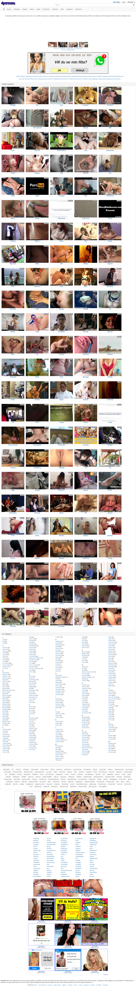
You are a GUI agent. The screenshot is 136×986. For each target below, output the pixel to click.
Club (30, 642)
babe (62, 858)
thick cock (15, 784)
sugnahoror (64, 838)
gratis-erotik (37, 850)
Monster (84, 645)
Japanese (58, 713)
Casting (4, 736)
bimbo (49, 876)
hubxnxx (36, 856)
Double (31, 693)
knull (77, 840)
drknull (63, 872)
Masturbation (58, 753)
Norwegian (85, 655)
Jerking (57, 717)
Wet (109, 745)
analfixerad (93, 844)
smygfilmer (64, 842)
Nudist (83, 657)
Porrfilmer (85, 79)
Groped (57, 665)
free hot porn (62, 772)
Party (83, 690)
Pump (83, 711)
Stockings (111, 666)
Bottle (4, 713)
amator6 (78, 846)
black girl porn (27, 774)
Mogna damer (110, 79)
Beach (4, 686)
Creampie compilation (35, 658)
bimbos (49, 874)
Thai (109, 702)
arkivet (35, 852)
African (4, 649)
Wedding (110, 743)
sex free (41, 774)
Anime (4, 654)
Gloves (57, 657)
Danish (31, 678)
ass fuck (72, 784)
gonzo (49, 846)
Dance (30, 676)
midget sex (79, 776)
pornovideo (50, 858)
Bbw (3, 683)
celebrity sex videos (119, 769)
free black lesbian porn (53, 779)
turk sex (67, 774)
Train (109, 716)
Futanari (57, 637)
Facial (30, 720)
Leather (57, 736)
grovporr (78, 842)
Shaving (84, 744)
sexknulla (36, 860)
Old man (84, 673)
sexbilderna (64, 844)
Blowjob (4, 707)
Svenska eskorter (91, 76)
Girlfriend (57, 652)
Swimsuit (110, 680)
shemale (99, 779)
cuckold (123, 774)
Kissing (57, 721)
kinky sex (56, 776)
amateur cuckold (110, 781)
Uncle (110, 726)
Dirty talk (31, 683)
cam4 (31, 786)
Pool (83, 700)
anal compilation (102, 786)
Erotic (30, 712)
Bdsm (4, 685)
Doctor (31, 685)
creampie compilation (90, 781)
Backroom (5, 676)
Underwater (111, 727)
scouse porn (49, 784)
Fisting (31, 735)
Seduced (84, 739)
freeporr (49, 870)
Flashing (31, 737)
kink (12, 769)
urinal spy (34, 779)
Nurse (83, 660)
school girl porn (87, 769)
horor (35, 866)
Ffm (30, 732)
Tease (110, 695)
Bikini (3, 699)
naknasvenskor (80, 852)
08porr (92, 862)
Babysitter (5, 674)
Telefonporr (65, 76)
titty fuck (130, 779)
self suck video (111, 784)
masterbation (9, 781)
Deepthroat (32, 679)
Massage (57, 751)
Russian (84, 727)
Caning (4, 731)
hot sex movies (122, 779)
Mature (57, 754)
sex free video (102, 769)
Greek (57, 664)
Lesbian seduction (60, 740)
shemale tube (65, 784)
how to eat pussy (50, 774)
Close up (31, 638)
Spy (109, 659)
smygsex (36, 844)
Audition (4, 666)
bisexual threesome (98, 776)
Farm (30, 721)
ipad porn (110, 769)
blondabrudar (94, 842)
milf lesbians (26, 769)
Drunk (30, 700)
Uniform (110, 729)
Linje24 (18, 76)
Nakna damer (102, 79)
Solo (109, 649)
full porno (117, 774)
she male (19, 774)
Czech (30, 672)
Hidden (57, 682)
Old (83, 670)
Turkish (110, 718)
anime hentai (17, 779)
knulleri (63, 854)
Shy (83, 754)
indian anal (24, 781)
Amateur (4, 651)
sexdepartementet (66, 870)
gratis (91, 874)
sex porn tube (56, 781)
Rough (83, 724)
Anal (3, 652)
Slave (109, 638)
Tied (109, 707)
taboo (75, 772)
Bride (3, 716)
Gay (124, 2)
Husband (57, 694)
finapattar (36, 838)
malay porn (57, 784)
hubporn (35, 870)
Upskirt (110, 731)
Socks (110, 645)
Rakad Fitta (72, 79)
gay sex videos (129, 769)
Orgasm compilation (87, 677)
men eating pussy (83, 779)
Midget (57, 760)
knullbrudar (36, 864)
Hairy (56, 675)
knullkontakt (79, 854)
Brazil (3, 714)
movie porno (63, 776)
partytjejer (64, 850)
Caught (4, 740)
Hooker (57, 686)
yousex (35, 848)
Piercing (84, 693)
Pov (83, 702)
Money (84, 644)
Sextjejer (99, 76)
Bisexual (4, 700)
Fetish (30, 730)
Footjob (31, 742)
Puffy (83, 709)
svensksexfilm (51, 844)
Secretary (84, 737)
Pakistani (84, 685)
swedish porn (73, 786)
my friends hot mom (17, 772)
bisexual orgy (127, 776)
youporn (78, 848)
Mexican (57, 758)
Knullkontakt (56, 79)
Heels (57, 680)
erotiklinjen (93, 840)
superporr (93, 852)
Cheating (4, 743)
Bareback (5, 678)
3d (3, 641)
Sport (109, 658)
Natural (84, 652)
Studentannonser (43, 79)
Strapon (110, 670)
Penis (83, 692)
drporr (91, 860)
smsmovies (93, 854)
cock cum (73, 774)
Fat (30, 725)
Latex (56, 733)
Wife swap (111, 750)
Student (110, 673)
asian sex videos (44, 769)
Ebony (30, 706)
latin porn (63, 779)
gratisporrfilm (94, 858)
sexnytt (92, 866)
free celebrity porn (89, 774)
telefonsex (64, 848)
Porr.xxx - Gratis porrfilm (68, 50)
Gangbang (58, 645)
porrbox (92, 870)
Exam (30, 713)
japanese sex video (39, 784)
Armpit (4, 658)
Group (57, 667)
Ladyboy (57, 731)
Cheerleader (5, 745)
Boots (4, 711)
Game (57, 643)
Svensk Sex (79, 79)
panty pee (69, 772)
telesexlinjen (50, 856)
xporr (91, 846)
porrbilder (78, 868)
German (57, 648)
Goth (56, 659)
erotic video (80, 774)
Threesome (111, 706)
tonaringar (50, 854)
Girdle (57, 650)
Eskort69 (27, 79)
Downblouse (32, 697)
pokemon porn (67, 769)
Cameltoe (5, 729)
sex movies (48, 772)
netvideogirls (12, 774)
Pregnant (84, 704)
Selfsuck (84, 740)
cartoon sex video (26, 779)
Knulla (90, 79)
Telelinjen (22, 76)
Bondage (4, 709)
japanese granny (88, 776)
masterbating (110, 774)
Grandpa (57, 660)
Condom (31, 647)
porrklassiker (94, 868)
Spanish (110, 652)
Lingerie (57, 741)
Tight (109, 709)
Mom (83, 642)
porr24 (78, 870)
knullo (63, 860)
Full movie (32, 747)
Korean (57, 725)
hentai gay (119, 776)
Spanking (110, 654)
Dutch (30, 702)
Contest (31, 649)
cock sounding (7, 772)
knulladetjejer (80, 856)
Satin (83, 732)
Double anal (32, 695)
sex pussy (63, 781)
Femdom (31, 728)
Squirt (110, 661)
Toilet (109, 713)
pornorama (50, 860)
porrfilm (63, 846)
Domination (32, 690)
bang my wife (92, 779)
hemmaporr (50, 866)
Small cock (111, 642)
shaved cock (119, 772)
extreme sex (59, 769)
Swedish (110, 679)
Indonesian (58, 700)
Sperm (110, 656)
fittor (62, 868)
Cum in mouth (33, 665)
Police (83, 697)
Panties (84, 686)
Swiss (110, 684)
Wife (109, 748)
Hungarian (58, 692)
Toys (109, 714)
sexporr (92, 856)
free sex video (127, 784)
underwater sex (37, 786)
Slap (109, 637)
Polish (83, 699)
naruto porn (81, 772)
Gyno (56, 671)
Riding (83, 720)
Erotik (61, 79)
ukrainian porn (16, 776)
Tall (109, 690)
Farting (31, 723)
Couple (31, 652)
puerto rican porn (93, 786)
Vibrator (110, 735)
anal (104, 774)
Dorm (30, 692)
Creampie (31, 656)
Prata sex (46, 76)
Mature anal (58, 756)
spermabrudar (51, 850)
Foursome (31, 744)
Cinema (4, 750)
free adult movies (102, 784)
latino (117, 781)
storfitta (78, 860)
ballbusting (35, 774)
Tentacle (110, 700)
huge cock (17, 781)
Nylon (83, 662)
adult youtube (6, 769)
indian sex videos (82, 786)
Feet (30, 726)
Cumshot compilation (34, 668)
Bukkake (4, 721)
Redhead (84, 719)
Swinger (110, 682)
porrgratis (36, 854)
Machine (57, 746)
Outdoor (84, 680)
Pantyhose (85, 688)
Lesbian (57, 738)
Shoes (83, 749)
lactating (22, 784)
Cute (30, 670)
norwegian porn (29, 784)
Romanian (84, 722)
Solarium (110, 647)
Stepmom (111, 663)
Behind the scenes (7, 690)
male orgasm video (72, 779)
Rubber (84, 726)
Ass (3, 661)
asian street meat (77, 769)
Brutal (4, 720)
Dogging (31, 686)
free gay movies (8, 779)
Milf (83, 637)
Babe (3, 672)
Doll (30, 688)
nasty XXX (98, 774)
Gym (56, 669)
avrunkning (79, 838)
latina (49, 781)
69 (3, 643)
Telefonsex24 (58, 76)
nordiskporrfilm (51, 842)
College (31, 644)
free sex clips (43, 781)
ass (6, 774)
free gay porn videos (110, 776)
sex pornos (18, 769)
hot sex (95, 772)
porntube (36, 874)
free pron (95, 769)
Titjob (109, 711)
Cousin (31, 654)
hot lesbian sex (42, 779)
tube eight (8, 776)
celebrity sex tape (64, 786)
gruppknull (93, 838)
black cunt (119, 784)
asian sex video (34, 769)
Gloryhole (58, 655)
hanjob (129, 774)
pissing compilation (47, 776)
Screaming (85, 735)
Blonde (4, 706)
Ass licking (5, 663)
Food (30, 740)
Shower (84, 753)
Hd (56, 679)
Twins (110, 720)
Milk (83, 638)
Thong (110, 704)
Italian (57, 707)
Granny (57, 662)
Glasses (57, 653)
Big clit (4, 693)
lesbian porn (8, 784)
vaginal (55, 772)
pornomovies (51, 862)
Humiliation (58, 691)
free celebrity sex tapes (81, 784)
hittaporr (78, 850)
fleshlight (24, 776)
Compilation (32, 645)
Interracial (58, 706)
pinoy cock (111, 772)
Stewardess (111, 665)
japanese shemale (33, 781)
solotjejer (78, 862)
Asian (3, 659)
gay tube (106, 779)
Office (83, 666)
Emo (30, 710)
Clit (30, 637)
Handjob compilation (60, 677)
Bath (3, 679)
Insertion (57, 702)
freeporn (49, 872)
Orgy (83, 679)
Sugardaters (95, 79)
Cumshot (31, 666)
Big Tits (4, 697)
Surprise (110, 675)
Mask (56, 749)
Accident (4, 647)
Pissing (84, 695)
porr (62, 856)
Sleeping (110, 640)
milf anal (52, 769)
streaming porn (59, 774)
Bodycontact (120, 76)
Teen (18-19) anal (113, 699)
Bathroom (5, 681)
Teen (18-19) (111, 697)
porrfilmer (78, 866)
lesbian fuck (71, 781)
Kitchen (57, 723)
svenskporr (64, 862)
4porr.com (34, 985)
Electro (31, 708)
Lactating (57, 729)
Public (83, 707)
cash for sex (31, 776)
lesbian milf (46, 786)
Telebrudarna (29, 76)
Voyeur (110, 739)
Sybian (110, 686)
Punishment (85, 713)
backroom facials (128, 772)
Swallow (110, 677)
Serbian (84, 742)
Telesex (41, 76)
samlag (35, 872)
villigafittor (64, 874)
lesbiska (78, 872)
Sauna (83, 733)
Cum (30, 663)
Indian (57, 699)
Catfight (4, 738)
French (31, 746)
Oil (82, 668)
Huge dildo (58, 689)
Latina (57, 734)
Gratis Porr (66, 79)
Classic (4, 752)
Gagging (57, 641)
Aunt (3, 668)
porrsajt (92, 864)
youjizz (35, 858)
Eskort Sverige (82, 76)
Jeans (57, 715)
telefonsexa (93, 850)
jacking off (89, 772)
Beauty (4, 688)
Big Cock (4, 695)
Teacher (110, 693)
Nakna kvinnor (34, 79)
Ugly (109, 724)
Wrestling (110, 752)
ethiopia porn (71, 776)
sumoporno (36, 868)
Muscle (84, 647)
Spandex (110, 651)
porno (35, 846)
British (4, 718)
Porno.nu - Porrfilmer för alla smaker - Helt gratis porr (68, 48)
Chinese (4, 747)
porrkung (63, 840)
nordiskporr (64, 852)
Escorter (50, 79)
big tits (122, 781)
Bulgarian (5, 723)
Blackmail (5, 704)
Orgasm (84, 675)
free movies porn (103, 772)
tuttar (77, 844)
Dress (30, 699)
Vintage (110, 737)
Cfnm (3, 741)
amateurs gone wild (39, 772)
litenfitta (35, 840)
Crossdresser (32, 659)
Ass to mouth (6, 665)
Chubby (4, 748)
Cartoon (4, 734)
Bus (3, 725)
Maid (56, 747)
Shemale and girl (86, 747)
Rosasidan (104, 76)
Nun (83, 659)
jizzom (49, 838)
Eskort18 (114, 76)
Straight (117, 2)
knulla (48, 840)
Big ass (4, 692)
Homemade (58, 684)
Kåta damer (117, 79)
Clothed (31, 640)
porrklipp (78, 864)
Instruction (58, 704)
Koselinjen (52, 76)
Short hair (84, 751)
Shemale (130, 2)
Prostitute (84, 706)
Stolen (110, 668)
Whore (110, 747)
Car (3, 733)
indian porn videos (28, 772)
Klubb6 (109, 76)
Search (128, 781)
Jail (56, 712)
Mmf (83, 640)
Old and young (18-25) (88, 672)
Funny (30, 749)
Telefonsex (36, 76)
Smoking (110, 644)
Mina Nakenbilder (73, 76)
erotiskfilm (36, 862)
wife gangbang (113, 779)
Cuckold (31, 661)
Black (3, 702)
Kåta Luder (22, 79)
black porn (38, 776)
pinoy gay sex (54, 786)
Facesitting (32, 718)
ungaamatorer (65, 876)
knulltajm (78, 874)
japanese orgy (92, 784)
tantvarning (93, 872)
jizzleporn (36, 842)
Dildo (30, 681)
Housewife (58, 687)
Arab (3, 656)
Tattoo (110, 692)
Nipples (84, 653)
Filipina (31, 733)
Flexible (31, 739)
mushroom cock (100, 781)
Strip (109, 672)
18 (3, 639)
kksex (77, 876)
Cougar (31, 651)
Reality (84, 717)
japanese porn (79, 781)
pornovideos (37, 876)
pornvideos (64, 864)
